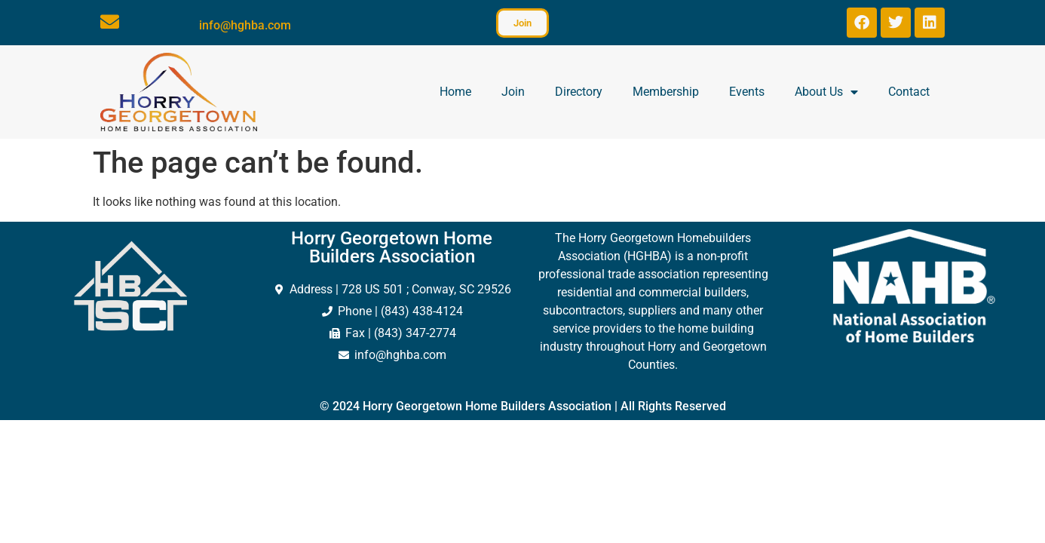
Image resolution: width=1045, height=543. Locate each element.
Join (513, 91)
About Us (826, 92)
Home (455, 91)
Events (747, 91)
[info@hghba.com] (109, 21)
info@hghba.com (245, 25)
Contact (909, 91)
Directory (578, 91)
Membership (666, 91)
